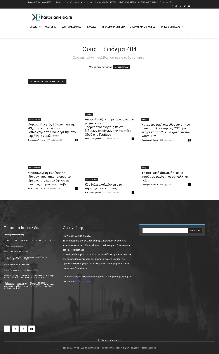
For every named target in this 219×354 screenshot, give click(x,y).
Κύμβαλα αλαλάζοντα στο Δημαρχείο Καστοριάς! (103, 186)
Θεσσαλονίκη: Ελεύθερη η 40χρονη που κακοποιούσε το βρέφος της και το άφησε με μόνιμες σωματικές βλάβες (49, 178)
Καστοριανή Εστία (36, 140)
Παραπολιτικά (91, 179)
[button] (187, 34)
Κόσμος (145, 119)
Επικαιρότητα (34, 119)
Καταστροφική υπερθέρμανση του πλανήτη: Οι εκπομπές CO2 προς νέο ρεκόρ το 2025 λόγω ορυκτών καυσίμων (165, 130)
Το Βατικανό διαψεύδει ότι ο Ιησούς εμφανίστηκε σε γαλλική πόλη (164, 176)
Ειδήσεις (89, 114)
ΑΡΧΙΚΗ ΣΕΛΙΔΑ (121, 67)
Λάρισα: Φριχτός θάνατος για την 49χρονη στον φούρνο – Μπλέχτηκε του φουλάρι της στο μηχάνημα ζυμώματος (52, 130)
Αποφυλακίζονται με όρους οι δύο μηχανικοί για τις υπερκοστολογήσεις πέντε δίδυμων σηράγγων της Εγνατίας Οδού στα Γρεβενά (109, 127)
